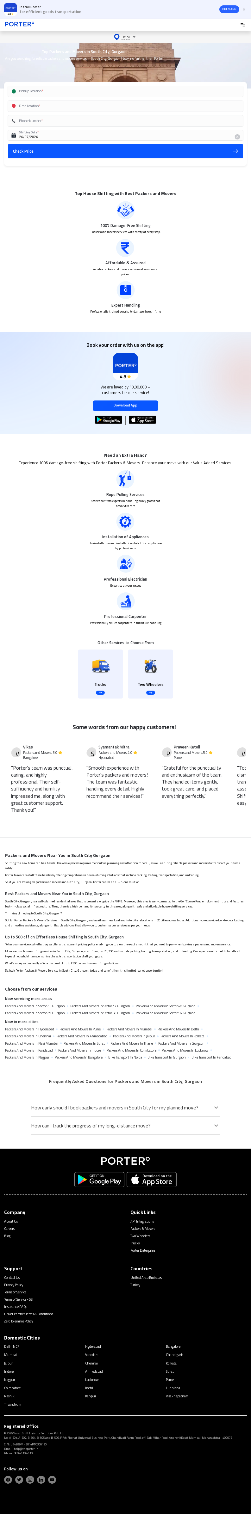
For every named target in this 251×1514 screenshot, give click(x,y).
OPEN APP (229, 9)
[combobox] (118, 91)
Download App (125, 405)
